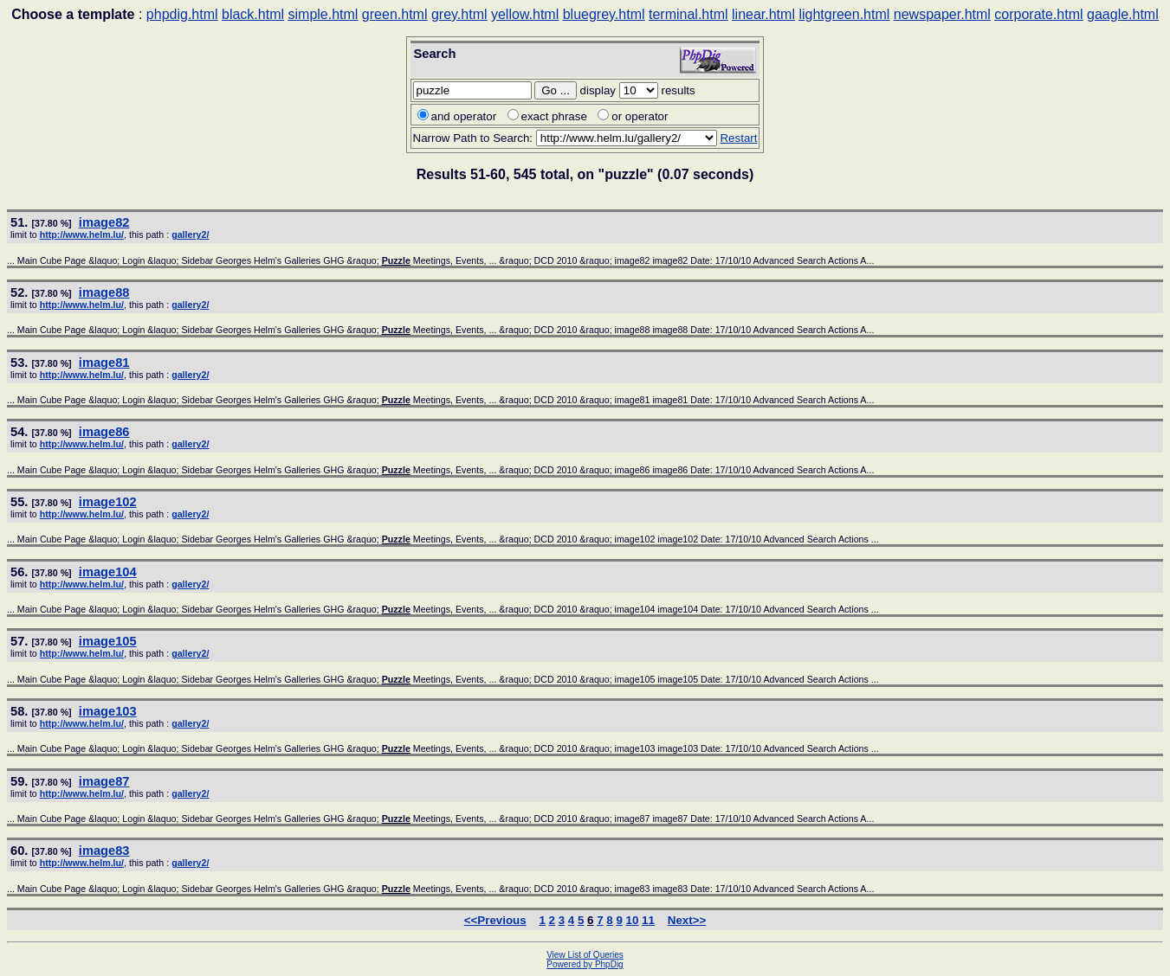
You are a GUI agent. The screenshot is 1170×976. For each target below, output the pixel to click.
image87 (104, 781)
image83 (104, 850)
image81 (104, 362)
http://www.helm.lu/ (82, 234)
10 (632, 920)
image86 (104, 432)
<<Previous (495, 920)
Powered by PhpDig (584, 964)
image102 (108, 502)
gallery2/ (190, 234)
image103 (108, 711)
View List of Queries (585, 955)
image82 (104, 222)
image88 (104, 292)
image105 (108, 641)
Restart (738, 138)
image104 (108, 572)
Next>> (687, 920)
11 (648, 920)
